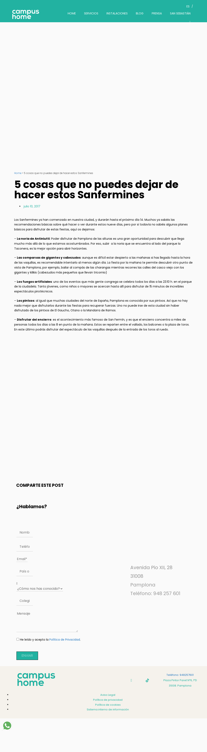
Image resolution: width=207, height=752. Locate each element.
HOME (72, 13)
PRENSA (157, 13)
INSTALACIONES (117, 13)
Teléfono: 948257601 (180, 675)
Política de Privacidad (64, 640)
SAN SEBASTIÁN (180, 13)
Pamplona (142, 585)
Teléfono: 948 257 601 (155, 593)
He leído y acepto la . (50, 640)
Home (17, 173)
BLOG (139, 13)
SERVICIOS (91, 13)
